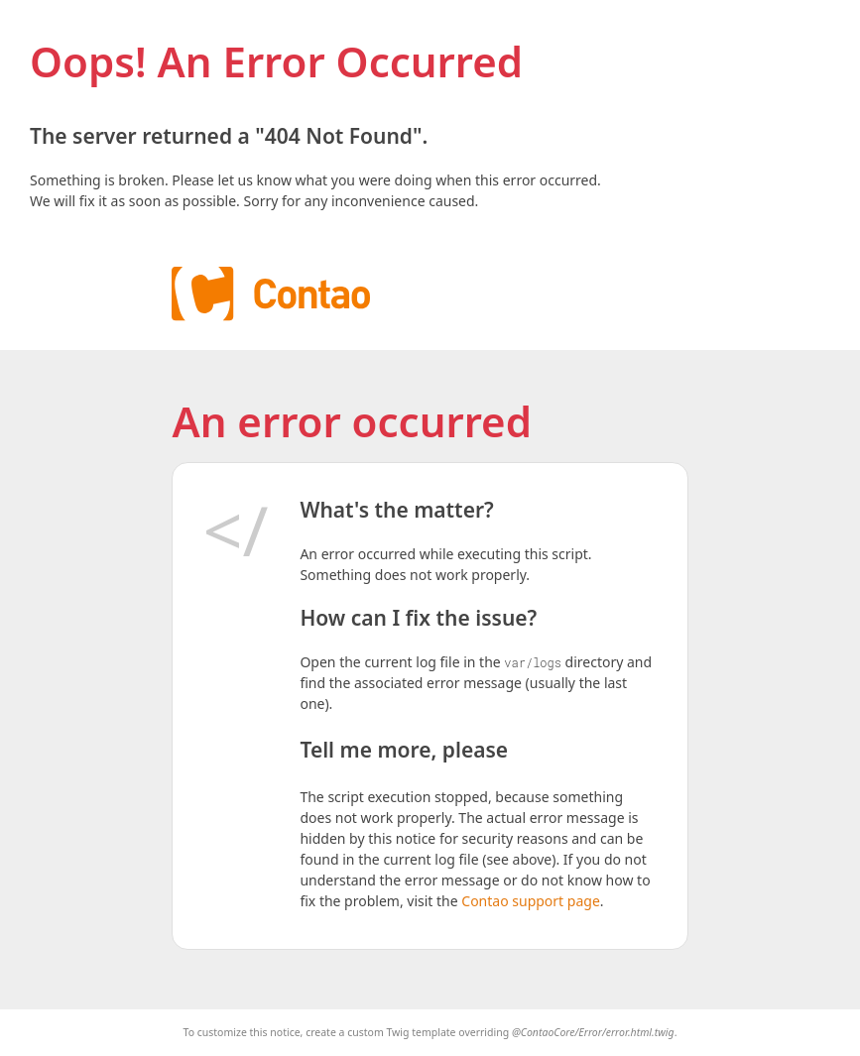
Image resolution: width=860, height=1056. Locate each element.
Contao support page (530, 900)
